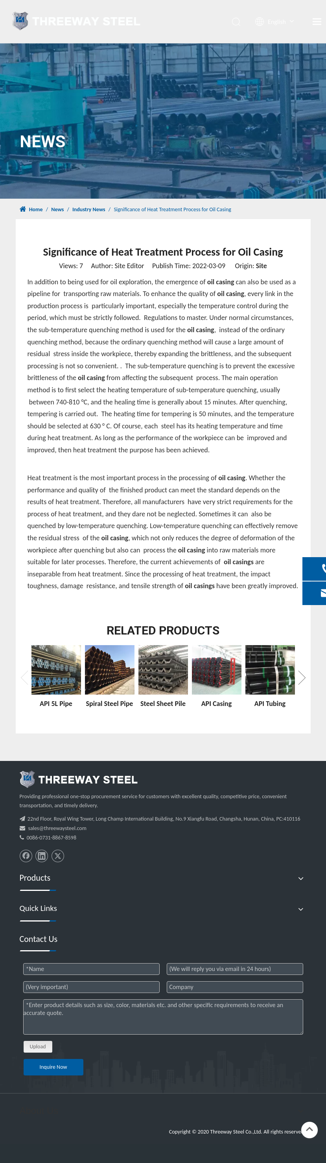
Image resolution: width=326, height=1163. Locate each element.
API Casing (216, 703)
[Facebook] (26, 856)
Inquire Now (53, 1067)
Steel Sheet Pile (163, 703)
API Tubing (269, 703)
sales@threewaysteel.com (57, 828)
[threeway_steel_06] (79, 779)
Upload (38, 1046)
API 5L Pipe (56, 703)
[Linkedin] (41, 856)
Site (261, 265)
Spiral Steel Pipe (109, 703)
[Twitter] (58, 856)
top (309, 1129)
